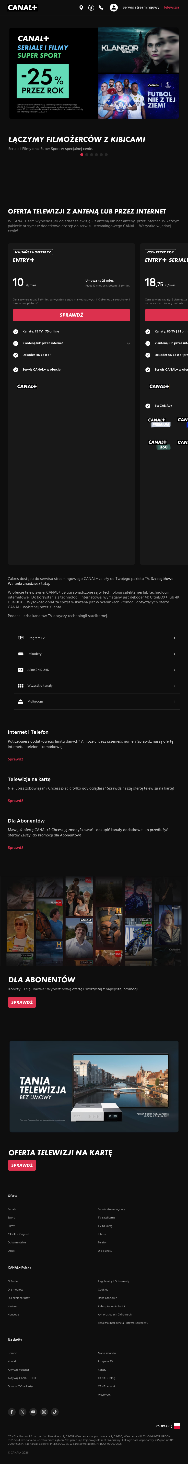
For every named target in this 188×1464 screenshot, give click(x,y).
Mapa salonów (107, 1353)
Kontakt (13, 1361)
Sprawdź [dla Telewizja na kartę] (15, 801)
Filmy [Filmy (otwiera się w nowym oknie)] (11, 1226)
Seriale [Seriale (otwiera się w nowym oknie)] (12, 1209)
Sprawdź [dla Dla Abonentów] (15, 848)
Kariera (12, 1306)
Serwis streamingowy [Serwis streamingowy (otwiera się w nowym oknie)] (111, 1209)
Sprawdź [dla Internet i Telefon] (15, 760)
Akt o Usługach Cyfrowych (114, 1314)
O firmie (13, 1281)
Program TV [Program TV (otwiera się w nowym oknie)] (105, 1361)
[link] (22, 1002)
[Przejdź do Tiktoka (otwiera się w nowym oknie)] (55, 1412)
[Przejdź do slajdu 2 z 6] (86, 154)
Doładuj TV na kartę (20, 1386)
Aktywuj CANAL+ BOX (22, 1378)
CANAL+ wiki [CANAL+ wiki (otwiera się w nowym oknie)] (106, 1386)
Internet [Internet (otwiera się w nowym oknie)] (102, 1234)
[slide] (94, 90)
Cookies (103, 1289)
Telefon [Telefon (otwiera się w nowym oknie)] (102, 1242)
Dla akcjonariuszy (19, 1298)
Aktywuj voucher (18, 1370)
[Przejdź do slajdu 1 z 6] (81, 154)
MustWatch (105, 1394)
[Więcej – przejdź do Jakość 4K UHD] (174, 670)
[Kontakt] (101, 7)
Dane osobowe (107, 1298)
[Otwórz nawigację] (114, 7)
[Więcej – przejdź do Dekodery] (174, 654)
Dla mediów (15, 1289)
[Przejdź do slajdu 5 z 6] (101, 154)
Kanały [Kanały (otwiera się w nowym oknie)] (102, 1370)
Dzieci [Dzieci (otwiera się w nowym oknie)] (11, 1251)
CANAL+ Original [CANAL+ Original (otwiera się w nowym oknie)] (18, 1234)
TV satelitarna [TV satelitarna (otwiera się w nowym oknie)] (106, 1217)
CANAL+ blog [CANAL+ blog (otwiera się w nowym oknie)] (106, 1378)
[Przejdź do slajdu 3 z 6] (91, 154)
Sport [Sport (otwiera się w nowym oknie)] (11, 1217)
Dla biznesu (105, 1251)
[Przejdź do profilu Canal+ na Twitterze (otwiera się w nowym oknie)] (22, 1412)
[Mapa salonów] (81, 7)
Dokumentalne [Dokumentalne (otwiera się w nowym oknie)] (17, 1242)
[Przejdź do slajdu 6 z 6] (106, 154)
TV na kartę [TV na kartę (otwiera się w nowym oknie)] (105, 1226)
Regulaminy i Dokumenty (113, 1281)
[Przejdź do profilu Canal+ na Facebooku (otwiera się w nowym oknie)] (12, 1412)
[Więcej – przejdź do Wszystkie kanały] (174, 685)
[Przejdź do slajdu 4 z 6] (96, 154)
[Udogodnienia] (91, 8)
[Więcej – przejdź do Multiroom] (174, 701)
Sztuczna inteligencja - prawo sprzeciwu (123, 1323)
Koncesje (13, 1314)
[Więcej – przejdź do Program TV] (174, 638)
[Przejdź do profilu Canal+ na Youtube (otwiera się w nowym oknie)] (33, 1412)
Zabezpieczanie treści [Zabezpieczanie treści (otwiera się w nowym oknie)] (111, 1306)
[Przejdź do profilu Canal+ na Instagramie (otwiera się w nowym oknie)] (44, 1412)
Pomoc (12, 1353)
